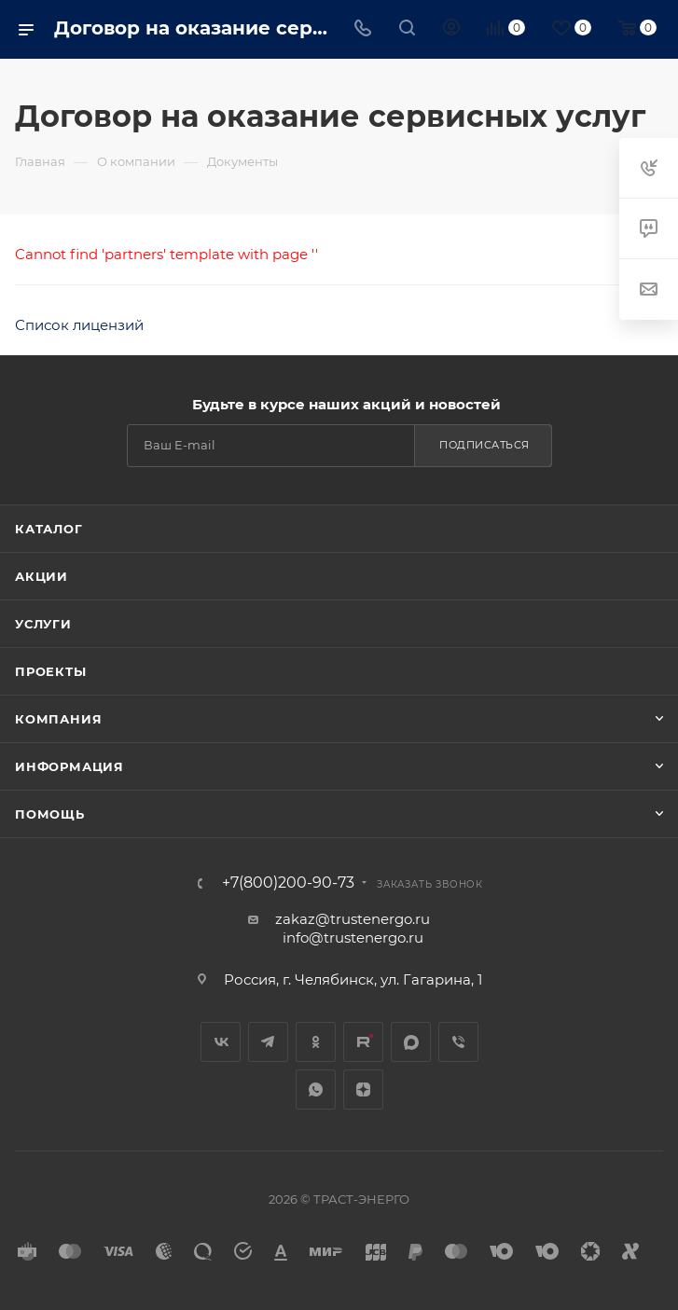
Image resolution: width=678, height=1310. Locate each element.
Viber (458, 1042)
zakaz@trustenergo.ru (352, 919)
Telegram (268, 1042)
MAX (411, 1042)
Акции (41, 576)
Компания (58, 718)
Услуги (43, 623)
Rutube (363, 1042)
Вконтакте (221, 1042)
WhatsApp (316, 1089)
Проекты (51, 671)
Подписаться (484, 444)
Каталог (49, 528)
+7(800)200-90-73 (288, 883)
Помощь (50, 814)
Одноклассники (316, 1042)
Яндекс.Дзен (363, 1089)
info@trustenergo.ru (353, 937)
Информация (69, 766)
